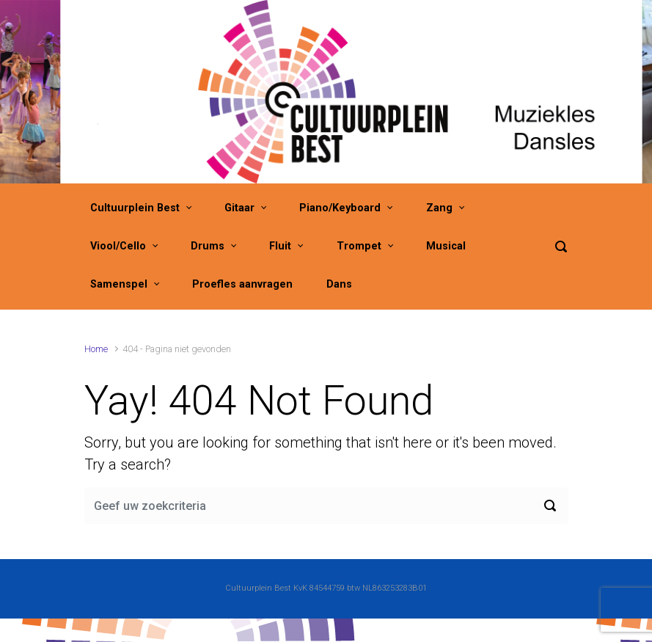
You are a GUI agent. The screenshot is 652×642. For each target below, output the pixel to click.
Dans (339, 284)
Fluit (280, 246)
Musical (446, 246)
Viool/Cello (118, 246)
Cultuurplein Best (135, 208)
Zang (439, 208)
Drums (207, 246)
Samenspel (118, 284)
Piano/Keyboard (340, 208)
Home (96, 348)
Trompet (359, 246)
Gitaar (239, 208)
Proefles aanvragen (242, 284)
